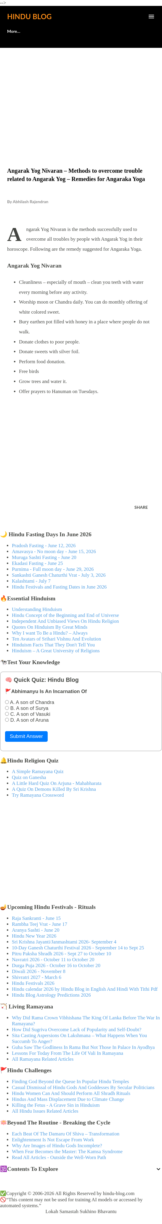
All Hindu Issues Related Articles (45, 1111)
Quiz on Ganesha (29, 777)
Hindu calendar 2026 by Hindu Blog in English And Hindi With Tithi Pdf (85, 989)
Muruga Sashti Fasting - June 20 (44, 557)
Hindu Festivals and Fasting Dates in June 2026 (59, 587)
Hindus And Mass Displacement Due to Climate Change (68, 1099)
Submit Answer (26, 736)
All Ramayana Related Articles (42, 1059)
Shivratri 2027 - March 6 (36, 977)
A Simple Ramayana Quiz (38, 771)
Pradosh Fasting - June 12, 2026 (44, 545)
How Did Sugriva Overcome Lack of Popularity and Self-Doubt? (76, 1029)
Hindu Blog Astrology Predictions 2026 (51, 995)
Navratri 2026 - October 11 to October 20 (53, 959)
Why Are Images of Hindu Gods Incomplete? (57, 1145)
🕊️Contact (44, 31)
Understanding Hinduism (37, 609)
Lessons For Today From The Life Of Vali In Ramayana (67, 1053)
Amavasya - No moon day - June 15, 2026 (54, 551)
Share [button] (141, 507)
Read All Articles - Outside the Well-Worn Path (59, 1157)
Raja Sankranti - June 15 (36, 918)
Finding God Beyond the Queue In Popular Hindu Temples (70, 1081)
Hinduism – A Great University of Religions (56, 650)
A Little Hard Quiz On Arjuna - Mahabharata (56, 783)
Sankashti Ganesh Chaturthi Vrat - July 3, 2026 (59, 575)
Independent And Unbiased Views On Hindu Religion (65, 621)
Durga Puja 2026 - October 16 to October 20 (56, 965)
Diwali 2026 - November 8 (38, 971)
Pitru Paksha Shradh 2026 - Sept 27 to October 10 (61, 953)
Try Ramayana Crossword (38, 795)
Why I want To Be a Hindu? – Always (50, 633)
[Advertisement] (81, 95)
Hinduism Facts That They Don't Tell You (53, 645)
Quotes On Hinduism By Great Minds (49, 627)
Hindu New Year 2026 (34, 936)
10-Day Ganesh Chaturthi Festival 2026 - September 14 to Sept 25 (78, 948)
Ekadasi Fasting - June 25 (37, 563)
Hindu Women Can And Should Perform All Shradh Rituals (71, 1093)
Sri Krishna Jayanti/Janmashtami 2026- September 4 (64, 942)
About (13, 31)
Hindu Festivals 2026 (33, 983)
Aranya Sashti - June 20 (35, 930)
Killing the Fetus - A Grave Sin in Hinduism (56, 1105)
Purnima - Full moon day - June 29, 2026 (53, 569)
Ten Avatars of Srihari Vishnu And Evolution (56, 639)
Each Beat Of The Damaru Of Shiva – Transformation (65, 1134)
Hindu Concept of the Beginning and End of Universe (65, 615)
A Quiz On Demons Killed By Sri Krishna (54, 789)
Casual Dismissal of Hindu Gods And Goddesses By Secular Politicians (83, 1087)
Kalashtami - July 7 (31, 581)
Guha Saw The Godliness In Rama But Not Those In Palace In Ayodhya (83, 1047)
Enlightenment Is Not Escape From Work (53, 1139)
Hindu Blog (29, 16)
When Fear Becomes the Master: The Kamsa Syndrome (67, 1151)
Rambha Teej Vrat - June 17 (39, 924)
